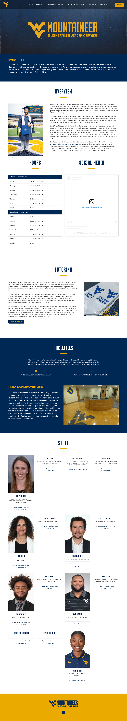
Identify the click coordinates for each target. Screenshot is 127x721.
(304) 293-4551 (22, 509)
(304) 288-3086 (50, 643)
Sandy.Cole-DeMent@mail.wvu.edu (78, 469)
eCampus (119, 4)
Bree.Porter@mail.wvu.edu (22, 565)
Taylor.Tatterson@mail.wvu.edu (50, 641)
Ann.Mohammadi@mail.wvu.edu (21, 641)
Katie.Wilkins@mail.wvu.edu (107, 586)
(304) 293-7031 (22, 568)
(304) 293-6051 (50, 588)
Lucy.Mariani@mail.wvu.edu (107, 468)
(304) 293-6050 (50, 470)
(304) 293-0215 (107, 588)
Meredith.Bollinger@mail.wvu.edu (106, 526)
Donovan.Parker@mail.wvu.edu (78, 564)
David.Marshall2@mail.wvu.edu (79, 624)
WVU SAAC (77, 233)
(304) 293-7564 (78, 472)
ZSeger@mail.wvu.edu (50, 468)
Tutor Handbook (16, 322)
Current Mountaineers (55, 4)
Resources (92, 4)
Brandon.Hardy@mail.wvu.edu (22, 622)
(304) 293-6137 (107, 528)
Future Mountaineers (76, 4)
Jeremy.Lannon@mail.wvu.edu (50, 586)
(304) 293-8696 (107, 470)
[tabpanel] (63, 397)
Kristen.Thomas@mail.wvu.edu (50, 526)
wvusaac (86, 233)
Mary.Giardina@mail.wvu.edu (21, 507)
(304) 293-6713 (22, 643)
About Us (39, 4)
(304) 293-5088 (50, 528)
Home (31, 4)
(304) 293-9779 (78, 566)
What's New (104, 4)
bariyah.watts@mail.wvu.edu (78, 680)
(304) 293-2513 (22, 624)
